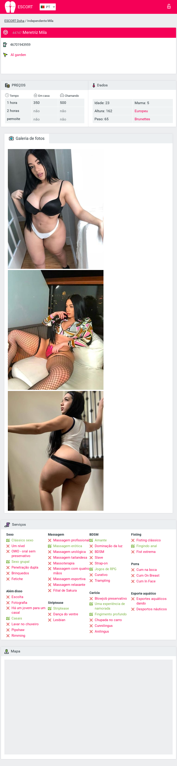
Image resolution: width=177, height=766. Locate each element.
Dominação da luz (108, 546)
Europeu (141, 111)
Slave (99, 557)
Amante (101, 540)
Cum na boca (146, 570)
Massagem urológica (69, 552)
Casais (17, 618)
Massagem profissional (71, 540)
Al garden (14, 55)
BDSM (99, 552)
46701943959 (20, 45)
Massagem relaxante (69, 585)
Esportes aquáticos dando (151, 601)
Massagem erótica (67, 546)
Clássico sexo (22, 540)
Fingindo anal (146, 546)
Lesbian (59, 620)
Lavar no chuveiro (25, 624)
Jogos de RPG (105, 569)
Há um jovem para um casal (28, 610)
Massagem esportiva (69, 579)
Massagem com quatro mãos (71, 570)
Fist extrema (146, 552)
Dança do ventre (65, 614)
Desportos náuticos (151, 609)
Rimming (18, 636)
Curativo (101, 575)
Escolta (17, 597)
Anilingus (102, 631)
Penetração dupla (25, 567)
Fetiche (17, 579)
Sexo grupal (21, 562)
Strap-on (101, 563)
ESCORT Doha (14, 21)
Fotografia (19, 603)
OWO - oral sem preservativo (23, 553)
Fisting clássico (148, 540)
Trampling (102, 580)
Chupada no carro (108, 620)
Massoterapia (63, 563)
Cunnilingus (104, 626)
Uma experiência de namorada (110, 606)
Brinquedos (20, 573)
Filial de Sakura (65, 590)
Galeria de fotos (26, 138)
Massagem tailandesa (70, 557)
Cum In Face (146, 581)
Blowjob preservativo (111, 598)
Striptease (61, 608)
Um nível (18, 546)
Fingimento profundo (111, 614)
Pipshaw (18, 630)
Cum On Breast (147, 575)
